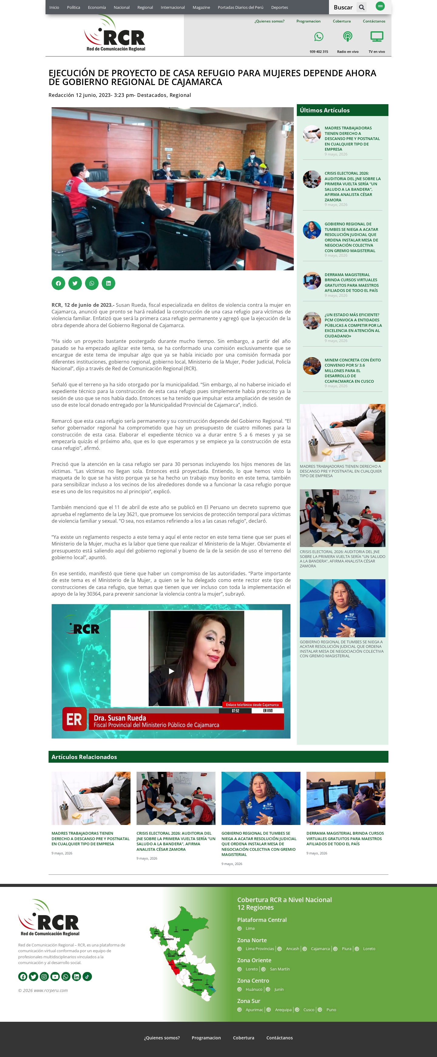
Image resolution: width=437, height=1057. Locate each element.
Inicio (54, 7)
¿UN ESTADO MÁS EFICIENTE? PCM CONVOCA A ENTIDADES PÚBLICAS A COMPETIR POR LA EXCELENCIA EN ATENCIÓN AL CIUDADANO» (353, 325)
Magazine (201, 7)
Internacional (173, 7)
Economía (97, 7)
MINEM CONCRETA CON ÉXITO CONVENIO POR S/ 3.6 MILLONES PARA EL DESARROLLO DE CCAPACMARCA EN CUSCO (353, 370)
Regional (145, 7)
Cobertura (342, 21)
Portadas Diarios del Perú (240, 7)
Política (73, 7)
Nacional (122, 7)
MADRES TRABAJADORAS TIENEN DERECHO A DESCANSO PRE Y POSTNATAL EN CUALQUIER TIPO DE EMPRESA (352, 138)
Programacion (308, 21)
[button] (362, 7)
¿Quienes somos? (269, 21)
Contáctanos (374, 21)
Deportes (279, 7)
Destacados (152, 95)
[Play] (171, 671)
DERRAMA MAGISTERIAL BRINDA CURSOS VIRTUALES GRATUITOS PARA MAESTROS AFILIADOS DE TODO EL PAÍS (352, 282)
